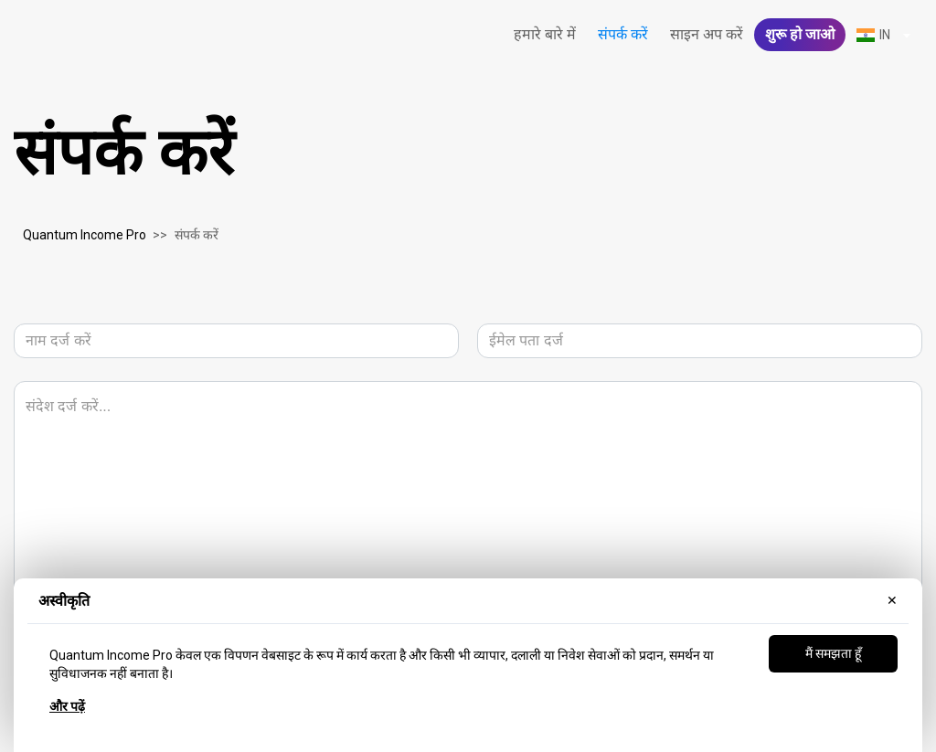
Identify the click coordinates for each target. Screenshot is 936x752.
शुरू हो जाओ (800, 34)
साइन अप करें (706, 34)
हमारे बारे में (545, 34)
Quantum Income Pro (84, 235)
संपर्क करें (623, 34)
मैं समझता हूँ (833, 653)
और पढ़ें (67, 706)
